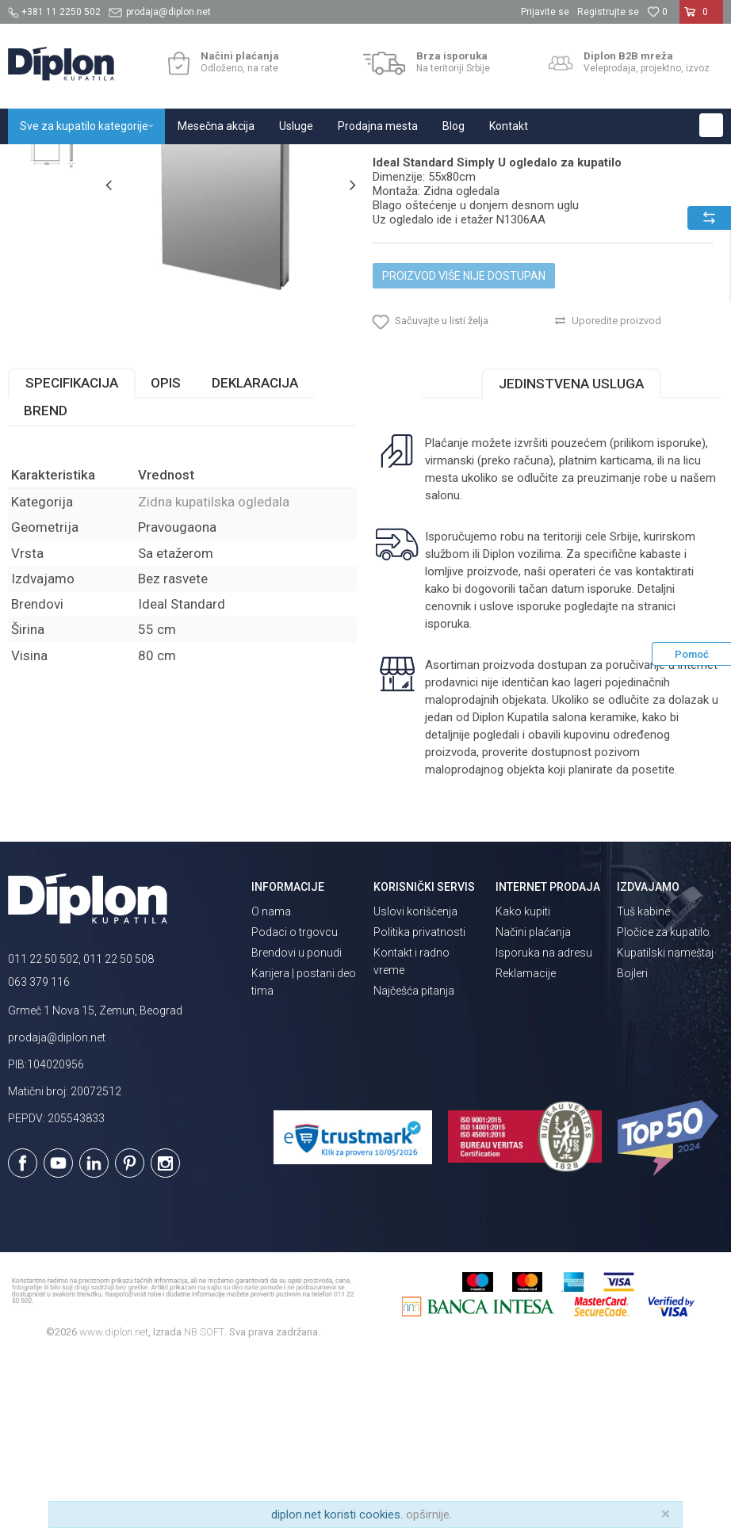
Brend (45, 582)
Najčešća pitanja (413, 1162)
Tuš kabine (643, 1082)
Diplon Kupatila (43, 161)
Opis (166, 554)
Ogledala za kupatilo (218, 161)
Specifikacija (71, 554)
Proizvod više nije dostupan (463, 433)
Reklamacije (526, 1144)
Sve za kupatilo (124, 161)
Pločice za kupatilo (663, 1103)
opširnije (428, 1514)
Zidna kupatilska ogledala (336, 161)
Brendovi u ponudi (296, 1123)
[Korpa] (701, 18)
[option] (52, 246)
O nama (271, 1082)
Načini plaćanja (533, 1103)
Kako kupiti (523, 1082)
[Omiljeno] (657, 11)
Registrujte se (608, 11)
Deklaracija (255, 554)
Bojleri (632, 1144)
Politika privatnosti (419, 1103)
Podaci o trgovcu (294, 1103)
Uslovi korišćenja (415, 1082)
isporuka (445, 795)
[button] (711, 125)
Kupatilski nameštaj (665, 1123)
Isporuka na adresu (544, 1123)
